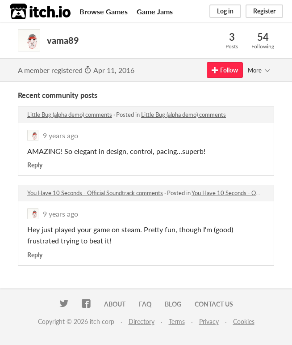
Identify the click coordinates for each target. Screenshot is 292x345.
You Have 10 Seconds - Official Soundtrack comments (95, 192)
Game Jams (155, 11)
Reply (34, 165)
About (114, 304)
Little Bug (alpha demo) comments (69, 114)
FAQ (145, 304)
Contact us (214, 304)
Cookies (243, 321)
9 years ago (60, 135)
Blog (173, 304)
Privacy (209, 321)
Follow (225, 70)
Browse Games (103, 11)
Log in (225, 11)
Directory (141, 321)
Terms (177, 321)
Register (264, 11)
